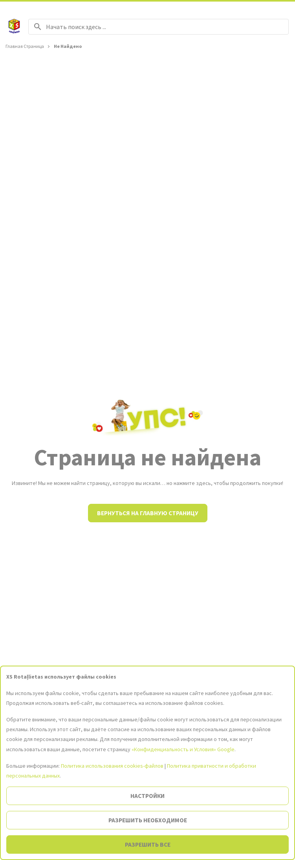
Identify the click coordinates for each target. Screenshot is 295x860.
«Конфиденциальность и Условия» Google (183, 749)
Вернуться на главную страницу (147, 513)
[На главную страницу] (14, 27)
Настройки (147, 796)
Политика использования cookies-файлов (112, 765)
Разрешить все (147, 844)
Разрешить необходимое (147, 820)
